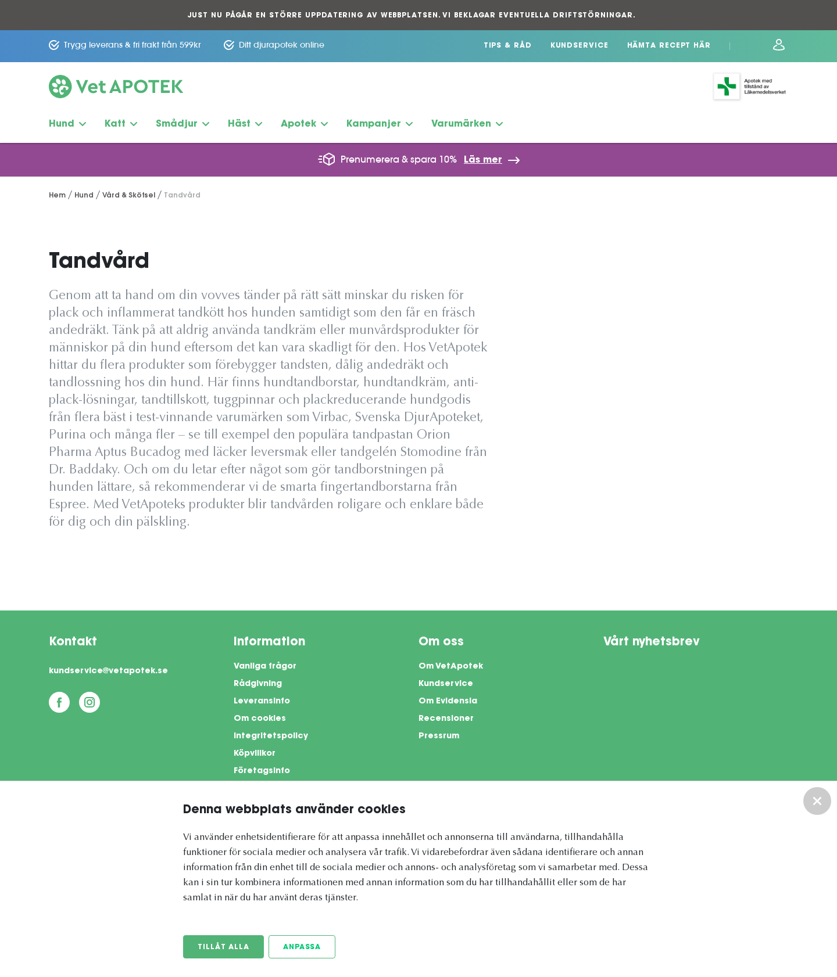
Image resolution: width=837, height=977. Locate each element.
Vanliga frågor (265, 667)
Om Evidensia (448, 702)
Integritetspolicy (271, 736)
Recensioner (446, 719)
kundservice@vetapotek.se (108, 671)
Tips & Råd (508, 45)
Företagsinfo (262, 771)
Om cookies (260, 719)
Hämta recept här (669, 45)
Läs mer (483, 160)
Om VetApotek (451, 667)
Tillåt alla (223, 947)
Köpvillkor (255, 754)
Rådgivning (258, 684)
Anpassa (302, 947)
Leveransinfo (262, 702)
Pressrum (439, 736)
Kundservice (579, 45)
